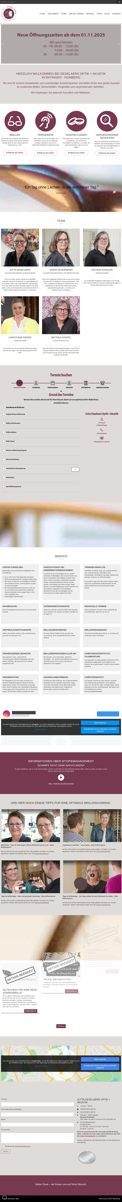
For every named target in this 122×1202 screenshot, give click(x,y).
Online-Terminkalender (88, 1136)
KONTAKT (116, 14)
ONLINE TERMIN (76, 14)
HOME (42, 14)
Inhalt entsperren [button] (100, 723)
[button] (3, 44)
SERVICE (90, 14)
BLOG (107, 14)
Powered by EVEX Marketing (109, 1199)
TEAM (63, 14)
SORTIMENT (53, 14)
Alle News (61, 1026)
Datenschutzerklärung (42, 853)
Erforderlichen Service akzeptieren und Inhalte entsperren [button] (100, 730)
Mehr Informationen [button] (41, 729)
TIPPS (99, 14)
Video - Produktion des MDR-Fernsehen (61, 783)
